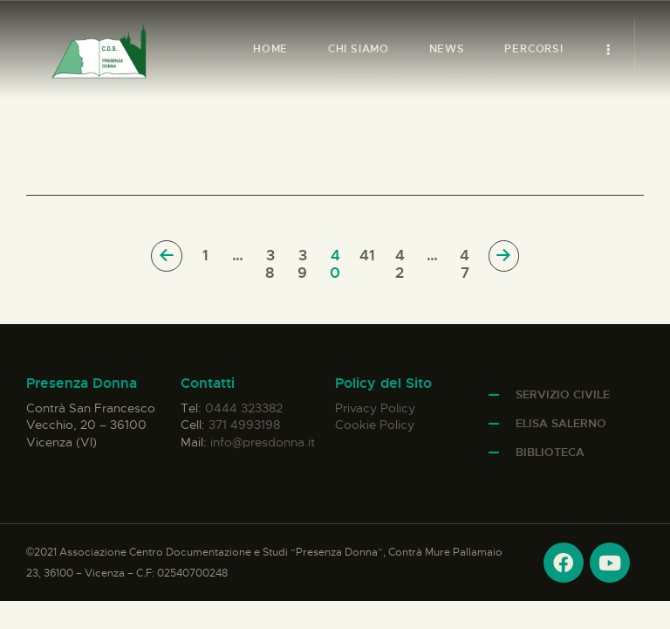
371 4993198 (244, 424)
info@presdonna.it (262, 442)
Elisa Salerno (561, 423)
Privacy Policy (375, 408)
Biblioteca (550, 452)
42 (402, 256)
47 (467, 256)
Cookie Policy (374, 424)
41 (367, 256)
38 (272, 256)
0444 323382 (244, 408)
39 (304, 256)
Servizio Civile (563, 394)
